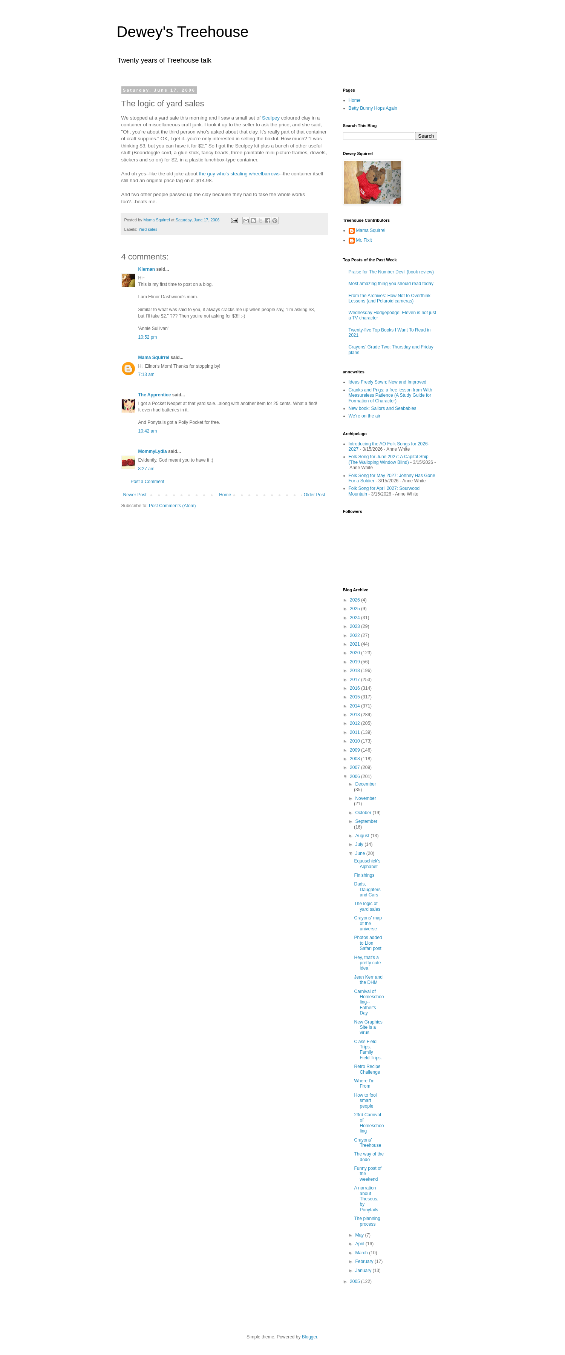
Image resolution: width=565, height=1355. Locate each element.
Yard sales (147, 229)
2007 (355, 767)
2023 (355, 626)
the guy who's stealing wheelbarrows (239, 173)
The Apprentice (154, 394)
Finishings (364, 875)
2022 (355, 635)
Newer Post (135, 494)
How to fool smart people (365, 1101)
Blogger (309, 1337)
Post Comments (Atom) (172, 505)
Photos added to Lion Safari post (368, 943)
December (365, 784)
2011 (355, 732)
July (359, 844)
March (362, 1252)
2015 (355, 697)
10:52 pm (147, 337)
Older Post (314, 494)
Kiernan (146, 269)
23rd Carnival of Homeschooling (369, 1123)
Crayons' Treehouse (367, 1142)
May (360, 1235)
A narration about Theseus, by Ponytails (366, 1198)
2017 (355, 679)
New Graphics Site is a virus (368, 1027)
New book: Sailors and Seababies (382, 408)
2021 (355, 644)
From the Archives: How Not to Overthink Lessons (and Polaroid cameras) (389, 298)
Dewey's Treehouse (183, 31)
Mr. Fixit (364, 240)
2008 (355, 758)
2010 (355, 741)
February (364, 1261)
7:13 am (146, 374)
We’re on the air (365, 416)
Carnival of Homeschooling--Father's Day (369, 1002)
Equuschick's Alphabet (367, 863)
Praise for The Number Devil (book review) (391, 272)
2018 (355, 670)
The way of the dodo (369, 1156)
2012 (355, 723)
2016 (355, 688)
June (360, 853)
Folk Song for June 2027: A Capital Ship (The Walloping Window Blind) (389, 459)
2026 (355, 600)
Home (225, 494)
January (363, 1270)
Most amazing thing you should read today (391, 283)
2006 (355, 776)
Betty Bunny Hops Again (373, 108)
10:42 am (147, 431)
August (363, 835)
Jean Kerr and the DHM (368, 979)
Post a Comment (147, 481)
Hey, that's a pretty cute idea (367, 963)
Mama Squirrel (154, 357)
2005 (355, 1281)
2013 (355, 714)
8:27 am (146, 468)
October (363, 812)
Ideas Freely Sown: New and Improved (388, 382)
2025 (355, 608)
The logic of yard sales (367, 906)
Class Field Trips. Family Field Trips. (368, 1049)
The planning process (367, 1221)
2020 (355, 652)
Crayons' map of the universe (368, 923)
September (366, 821)
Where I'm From (364, 1083)
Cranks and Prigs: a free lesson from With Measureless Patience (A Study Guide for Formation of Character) (390, 395)
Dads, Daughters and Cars (367, 889)
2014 (355, 706)
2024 (355, 617)
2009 (355, 750)
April (360, 1243)
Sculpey (271, 118)
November (365, 798)
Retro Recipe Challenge (367, 1069)
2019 (355, 661)
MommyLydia (152, 451)
